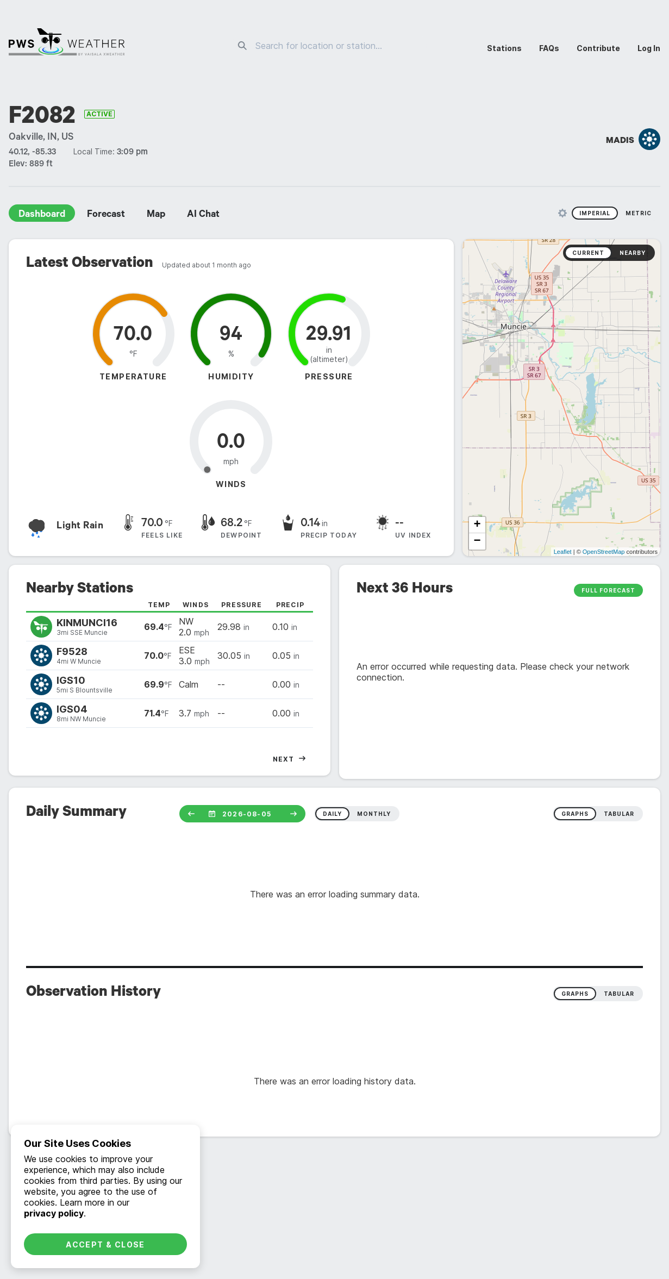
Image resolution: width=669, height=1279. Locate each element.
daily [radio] (332, 813)
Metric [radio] (639, 213)
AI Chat (203, 215)
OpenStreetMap (604, 551)
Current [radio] (588, 252)
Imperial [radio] (594, 213)
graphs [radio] (575, 813)
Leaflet (563, 551)
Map (156, 215)
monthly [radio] (374, 813)
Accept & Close (105, 1244)
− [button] (476, 541)
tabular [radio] (619, 813)
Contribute (598, 48)
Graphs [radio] (575, 993)
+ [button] (476, 525)
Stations (504, 48)
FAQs (549, 48)
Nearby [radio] (633, 252)
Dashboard (41, 215)
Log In (648, 48)
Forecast (106, 215)
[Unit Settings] (562, 213)
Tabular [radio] (619, 993)
